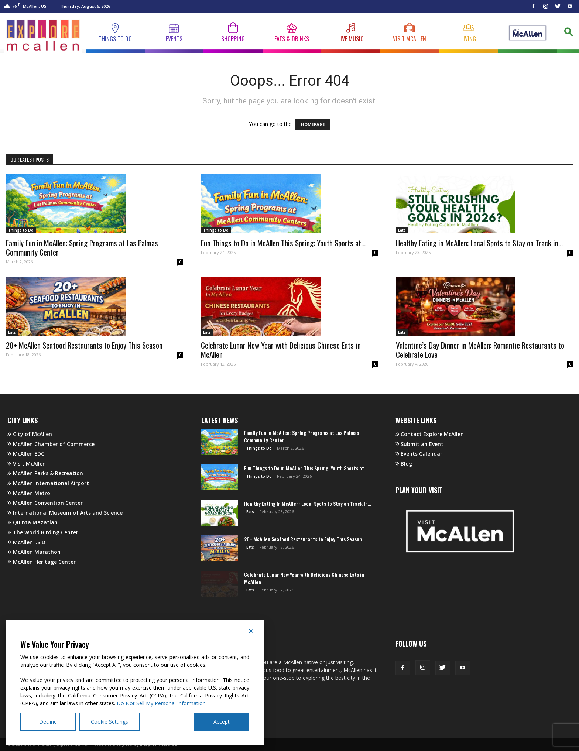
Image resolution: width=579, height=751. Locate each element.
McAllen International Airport (48, 483)
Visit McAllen (26, 463)
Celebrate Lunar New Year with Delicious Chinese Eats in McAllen (281, 349)
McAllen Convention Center (45, 502)
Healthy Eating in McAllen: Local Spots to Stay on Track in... (479, 242)
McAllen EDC (25, 453)
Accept (221, 721)
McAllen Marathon (34, 551)
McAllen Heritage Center (41, 561)
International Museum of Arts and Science (65, 512)
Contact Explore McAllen (429, 434)
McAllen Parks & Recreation (45, 473)
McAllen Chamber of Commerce (51, 443)
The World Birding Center (42, 532)
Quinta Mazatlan (32, 522)
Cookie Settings (109, 721)
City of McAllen (29, 434)
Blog (403, 463)
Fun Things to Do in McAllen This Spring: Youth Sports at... (283, 242)
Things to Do (21, 230)
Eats (402, 230)
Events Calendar (419, 453)
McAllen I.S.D (26, 542)
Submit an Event (419, 443)
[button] (568, 34)
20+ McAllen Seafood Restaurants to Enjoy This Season (84, 345)
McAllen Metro (28, 493)
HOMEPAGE (313, 124)
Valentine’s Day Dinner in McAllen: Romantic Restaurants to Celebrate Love (480, 349)
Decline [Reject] (48, 721)
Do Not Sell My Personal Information (161, 703)
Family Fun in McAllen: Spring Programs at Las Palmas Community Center (82, 247)
